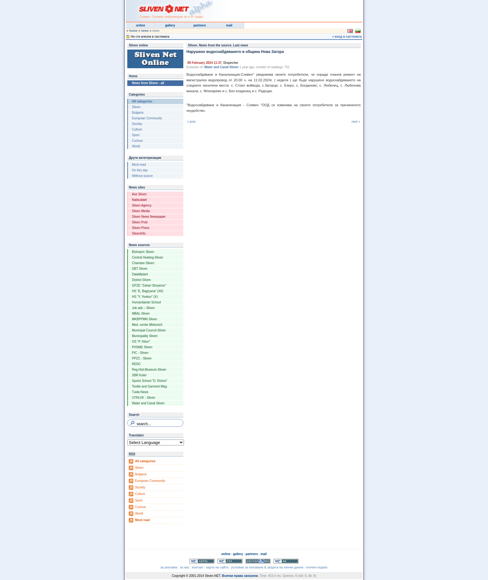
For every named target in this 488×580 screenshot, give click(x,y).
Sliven (136, 107)
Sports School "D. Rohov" (149, 381)
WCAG (286, 561)
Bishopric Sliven (143, 252)
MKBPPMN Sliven (144, 319)
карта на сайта (217, 567)
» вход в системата (347, 36)
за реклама (168, 567)
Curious (137, 140)
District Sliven (141, 280)
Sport (135, 135)
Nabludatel (139, 200)
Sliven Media (141, 211)
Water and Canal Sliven (148, 403)
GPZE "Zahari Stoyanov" (149, 285)
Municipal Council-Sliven (149, 330)
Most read (139, 164)
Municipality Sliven (144, 336)
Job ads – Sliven (143, 308)
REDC (136, 364)
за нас (184, 567)
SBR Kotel (139, 375)
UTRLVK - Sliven (143, 397)
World (136, 146)
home (133, 30)
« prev (191, 121)
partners (199, 25)
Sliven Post (140, 222)
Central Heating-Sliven (147, 257)
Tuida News (140, 392)
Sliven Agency (142, 205)
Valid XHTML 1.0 (202, 561)
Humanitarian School (146, 302)
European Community (147, 118)
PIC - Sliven (140, 352)
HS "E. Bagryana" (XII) (147, 291)
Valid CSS (230, 561)
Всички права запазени (240, 576)
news (145, 30)
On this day (140, 170)
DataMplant (140, 274)
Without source (142, 176)
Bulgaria (137, 112)
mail (229, 25)
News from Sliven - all (148, 83)
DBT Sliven (140, 268)
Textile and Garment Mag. (150, 386)
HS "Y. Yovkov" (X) (145, 296)
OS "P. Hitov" (141, 341)
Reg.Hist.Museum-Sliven (149, 369)
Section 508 (258, 561)
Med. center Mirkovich (147, 324)
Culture (137, 129)
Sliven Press (140, 228)
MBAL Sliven (141, 313)
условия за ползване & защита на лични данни (267, 567)
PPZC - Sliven (142, 358)
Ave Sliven (139, 194)
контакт (198, 567)
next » (356, 121)
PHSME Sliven (142, 347)
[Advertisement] (286, 9)
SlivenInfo (139, 233)
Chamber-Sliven (143, 263)
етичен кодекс (317, 567)
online (140, 25)
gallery (170, 25)
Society (137, 124)
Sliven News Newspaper (149, 216)
